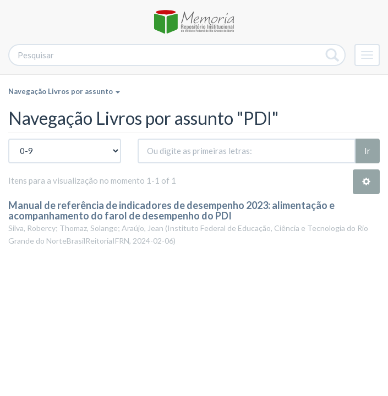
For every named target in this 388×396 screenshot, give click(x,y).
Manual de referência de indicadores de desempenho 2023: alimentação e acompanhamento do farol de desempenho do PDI (171, 210)
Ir (367, 151)
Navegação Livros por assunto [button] (64, 91)
